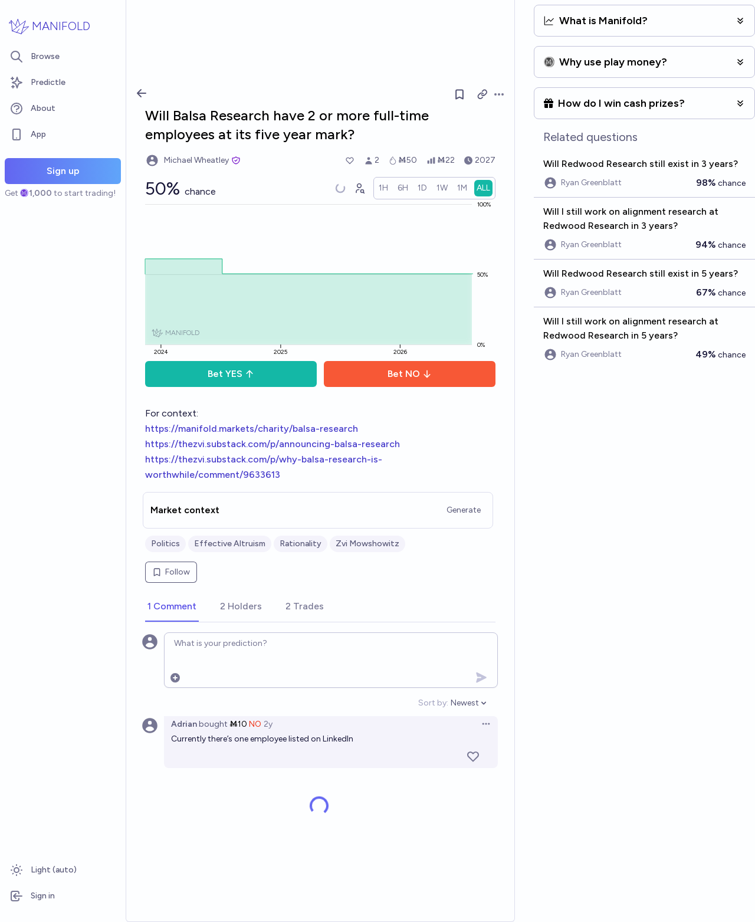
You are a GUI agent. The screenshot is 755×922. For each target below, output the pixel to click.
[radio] (383, 188)
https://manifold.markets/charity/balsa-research (251, 428)
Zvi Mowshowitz (367, 544)
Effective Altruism (229, 544)
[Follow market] (459, 94)
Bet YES (231, 373)
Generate (464, 510)
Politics (165, 544)
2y (268, 724)
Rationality (300, 544)
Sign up (63, 170)
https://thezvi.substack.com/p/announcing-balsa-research (272, 443)
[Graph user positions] (359, 188)
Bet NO (410, 373)
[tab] (172, 607)
